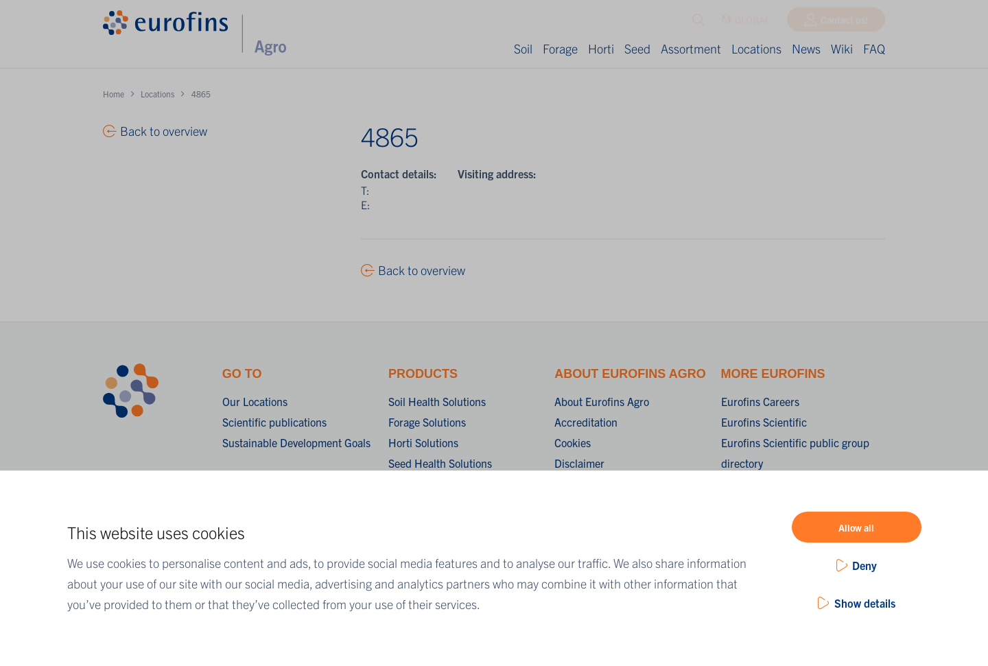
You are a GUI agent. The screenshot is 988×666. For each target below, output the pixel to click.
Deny (864, 565)
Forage (560, 48)
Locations (756, 48)
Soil (523, 48)
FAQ (874, 48)
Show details (864, 603)
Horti (601, 48)
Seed (637, 48)
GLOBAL (745, 23)
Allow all (856, 527)
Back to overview (421, 270)
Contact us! (844, 22)
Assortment (691, 48)
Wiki (842, 48)
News (806, 48)
